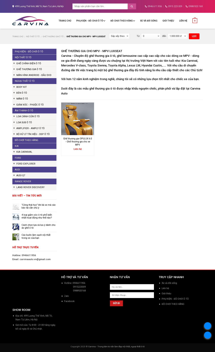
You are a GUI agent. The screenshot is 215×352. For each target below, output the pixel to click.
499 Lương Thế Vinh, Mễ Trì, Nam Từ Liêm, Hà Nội (38, 6)
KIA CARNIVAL (24, 151)
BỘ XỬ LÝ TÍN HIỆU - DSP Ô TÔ (33, 134)
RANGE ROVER (23, 181)
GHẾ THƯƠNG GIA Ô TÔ (53, 36)
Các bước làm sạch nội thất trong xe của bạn (36, 236)
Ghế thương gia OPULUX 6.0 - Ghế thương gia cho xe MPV (77, 141)
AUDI (17, 169)
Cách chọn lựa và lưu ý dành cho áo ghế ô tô (38, 226)
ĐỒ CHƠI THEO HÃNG (123, 20)
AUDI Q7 (20, 175)
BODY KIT (21, 87)
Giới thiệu (168, 20)
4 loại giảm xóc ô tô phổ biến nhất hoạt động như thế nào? (37, 216)
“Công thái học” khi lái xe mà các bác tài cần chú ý (39, 206)
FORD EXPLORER (25, 163)
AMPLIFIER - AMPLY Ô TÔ (30, 128)
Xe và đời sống (148, 20)
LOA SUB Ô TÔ (24, 122)
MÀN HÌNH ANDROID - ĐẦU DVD (33, 75)
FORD (18, 157)
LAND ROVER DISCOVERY (30, 187)
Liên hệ (183, 20)
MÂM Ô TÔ (22, 98)
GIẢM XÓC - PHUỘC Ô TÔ (30, 104)
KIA (17, 146)
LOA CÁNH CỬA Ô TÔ (28, 116)
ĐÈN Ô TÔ (21, 92)
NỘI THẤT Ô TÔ (33, 36)
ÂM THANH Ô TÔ (24, 110)
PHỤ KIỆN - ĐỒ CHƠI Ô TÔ (90, 20)
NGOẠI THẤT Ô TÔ (25, 81)
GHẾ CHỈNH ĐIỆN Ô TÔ (28, 63)
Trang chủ (65, 20)
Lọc (194, 36)
